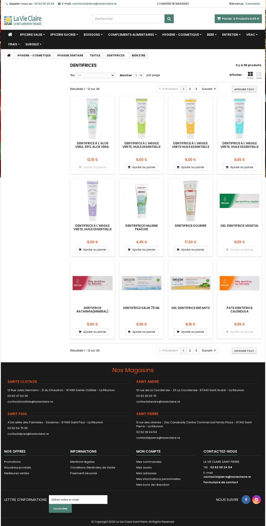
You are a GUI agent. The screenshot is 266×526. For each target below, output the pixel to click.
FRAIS (12, 44)
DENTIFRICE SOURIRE (190, 225)
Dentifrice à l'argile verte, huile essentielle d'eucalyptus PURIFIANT (141, 147)
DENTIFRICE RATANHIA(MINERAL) (93, 310)
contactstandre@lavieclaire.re (158, 402)
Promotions (12, 462)
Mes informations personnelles (158, 479)
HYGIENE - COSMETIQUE (180, 34)
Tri (72, 75)
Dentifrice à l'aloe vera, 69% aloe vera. (92, 145)
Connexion (252, 4)
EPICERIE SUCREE (63, 34)
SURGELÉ (32, 44)
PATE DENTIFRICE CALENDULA (240, 310)
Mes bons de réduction (152, 485)
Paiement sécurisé (83, 473)
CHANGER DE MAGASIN (173, 4)
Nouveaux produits (17, 467)
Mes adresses (146, 473)
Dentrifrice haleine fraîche (141, 227)
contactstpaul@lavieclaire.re (28, 434)
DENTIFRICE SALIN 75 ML (141, 308)
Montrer (126, 75)
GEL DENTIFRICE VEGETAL (239, 225)
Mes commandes (149, 462)
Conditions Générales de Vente (92, 467)
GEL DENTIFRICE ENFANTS (190, 308)
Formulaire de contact (220, 482)
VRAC (250, 34)
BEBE (210, 34)
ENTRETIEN (230, 34)
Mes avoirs (144, 467)
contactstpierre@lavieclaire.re (158, 438)
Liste (259, 75)
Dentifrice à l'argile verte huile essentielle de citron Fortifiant (190, 147)
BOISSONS (92, 34)
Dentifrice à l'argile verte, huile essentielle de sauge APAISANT (93, 229)
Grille (250, 75)
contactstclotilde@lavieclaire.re (30, 402)
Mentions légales (82, 462)
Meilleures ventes (16, 473)
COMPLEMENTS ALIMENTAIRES (131, 34)
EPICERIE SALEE (31, 34)
